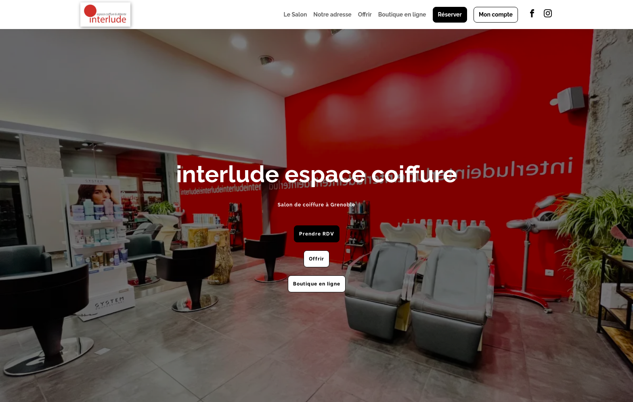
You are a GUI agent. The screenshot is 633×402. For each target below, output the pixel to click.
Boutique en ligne (402, 14)
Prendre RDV (316, 234)
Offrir (365, 14)
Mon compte (496, 14)
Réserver (450, 14)
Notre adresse (332, 14)
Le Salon (295, 14)
